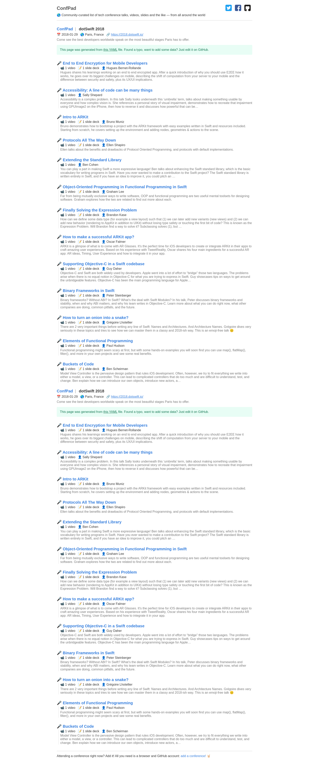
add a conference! (193, 756)
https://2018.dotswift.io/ (127, 34)
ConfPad (65, 29)
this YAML (110, 49)
